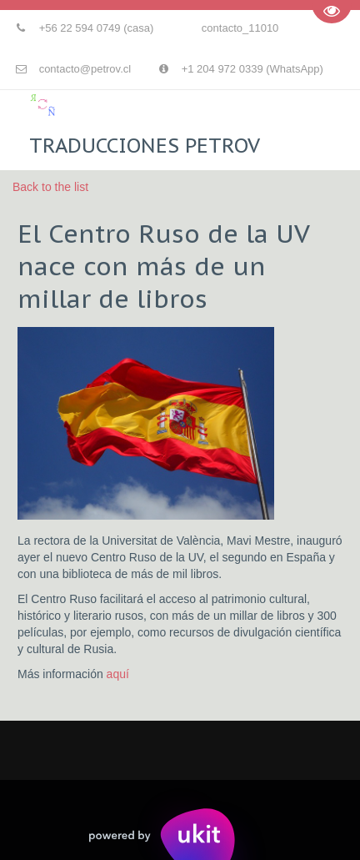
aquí (119, 674)
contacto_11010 (240, 28)
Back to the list (50, 187)
